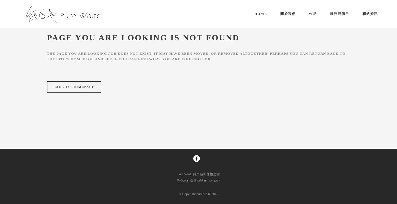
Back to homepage (74, 86)
